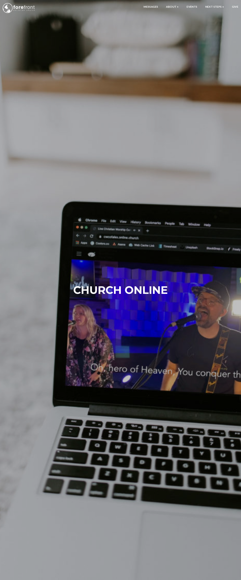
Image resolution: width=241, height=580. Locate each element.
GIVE (235, 6)
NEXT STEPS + (214, 6)
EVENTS (192, 6)
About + (172, 6)
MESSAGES (151, 6)
